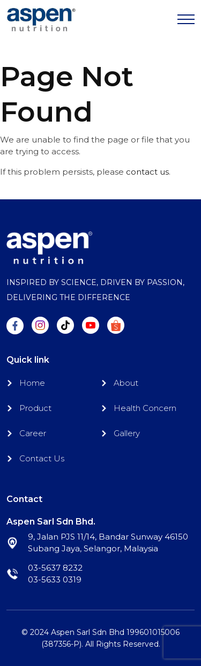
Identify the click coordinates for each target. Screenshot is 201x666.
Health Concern (145, 408)
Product (35, 408)
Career (32, 433)
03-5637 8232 (55, 568)
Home (32, 383)
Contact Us (41, 458)
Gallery (127, 433)
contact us (147, 172)
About (126, 383)
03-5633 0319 (54, 579)
